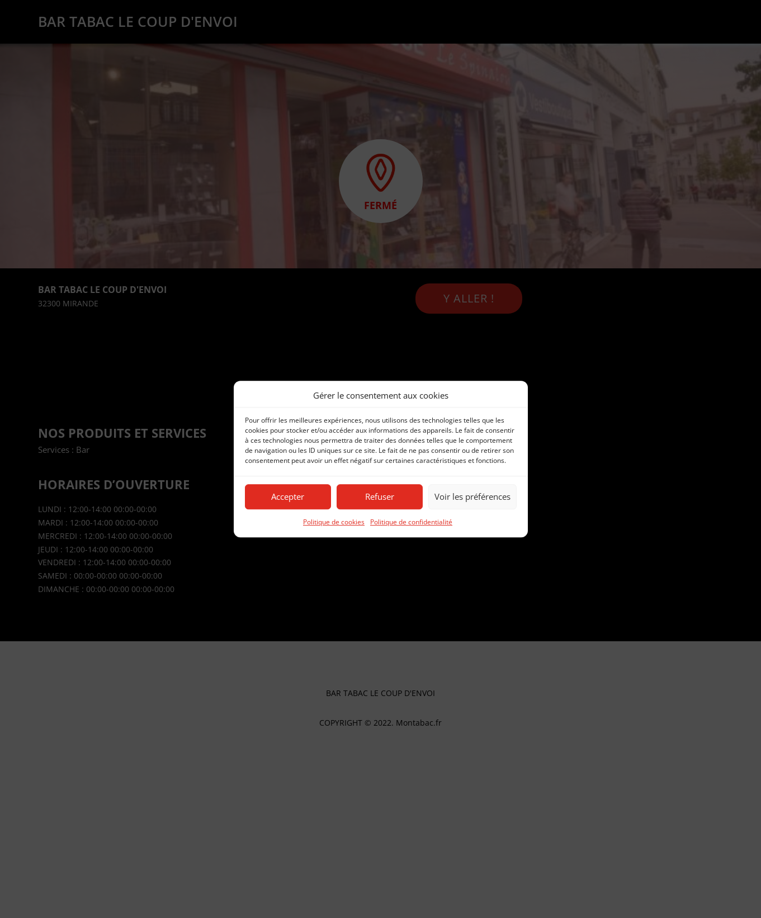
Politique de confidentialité (411, 522)
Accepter (287, 497)
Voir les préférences (472, 497)
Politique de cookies (334, 522)
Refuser (379, 497)
